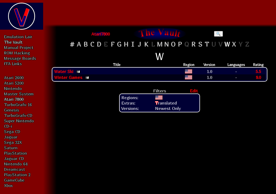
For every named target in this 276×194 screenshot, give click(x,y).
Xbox (8, 185)
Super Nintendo (19, 120)
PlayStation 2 (17, 174)
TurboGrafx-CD (18, 115)
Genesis (11, 110)
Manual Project (18, 47)
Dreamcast (14, 169)
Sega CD (12, 131)
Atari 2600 (13, 77)
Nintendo (13, 88)
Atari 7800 (13, 99)
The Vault (13, 42)
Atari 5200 (13, 83)
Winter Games (68, 77)
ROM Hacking (17, 52)
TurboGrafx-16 (18, 104)
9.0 (258, 77)
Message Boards (20, 58)
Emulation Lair (18, 36)
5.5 (258, 71)
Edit (194, 90)
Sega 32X (13, 142)
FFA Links (13, 63)
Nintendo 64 (15, 163)
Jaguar (11, 136)
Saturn (11, 147)
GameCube (14, 180)
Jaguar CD (14, 158)
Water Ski (63, 71)
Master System (19, 93)
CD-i (8, 126)
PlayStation (15, 153)
